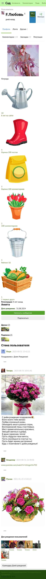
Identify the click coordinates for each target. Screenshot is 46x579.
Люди (37, 3)
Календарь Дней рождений (14, 565)
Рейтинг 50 (6, 262)
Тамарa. (9, 370)
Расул (8, 351)
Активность (16, 3)
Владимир (10, 460)
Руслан (9, 479)
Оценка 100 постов (9, 152)
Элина (36, 546)
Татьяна (13, 546)
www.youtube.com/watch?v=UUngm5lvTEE (19, 465)
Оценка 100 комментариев (12, 189)
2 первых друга (7, 299)
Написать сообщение (23, 313)
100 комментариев (9, 226)
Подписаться (23, 318)
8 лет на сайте (7, 115)
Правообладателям (20, 572)
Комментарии (28, 3)
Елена (5, 546)
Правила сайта (6, 572)
